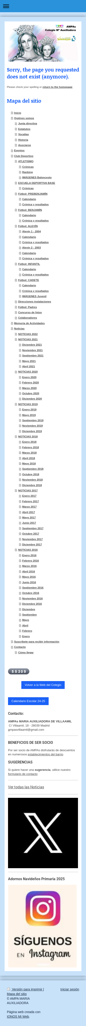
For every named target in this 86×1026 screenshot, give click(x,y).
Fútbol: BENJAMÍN (30, 209)
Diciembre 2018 (32, 485)
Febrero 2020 (30, 382)
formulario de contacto (23, 774)
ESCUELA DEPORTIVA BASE (36, 182)
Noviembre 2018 (32, 479)
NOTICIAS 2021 (28, 339)
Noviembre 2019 (32, 425)
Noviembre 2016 (32, 598)
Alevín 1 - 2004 (31, 231)
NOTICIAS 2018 (28, 436)
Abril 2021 (28, 366)
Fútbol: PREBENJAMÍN (32, 193)
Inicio (17, 112)
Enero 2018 (29, 441)
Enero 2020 (29, 377)
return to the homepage (57, 86)
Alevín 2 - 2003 (31, 247)
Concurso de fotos (30, 312)
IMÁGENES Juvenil (34, 296)
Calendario (29, 198)
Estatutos (24, 128)
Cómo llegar (26, 652)
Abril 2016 (28, 571)
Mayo (25, 619)
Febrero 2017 (30, 501)
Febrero (27, 630)
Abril (25, 625)
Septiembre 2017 (33, 528)
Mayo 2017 (29, 517)
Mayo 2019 (29, 414)
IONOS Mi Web (18, 1016)
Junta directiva (27, 123)
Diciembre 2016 (32, 603)
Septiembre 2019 (33, 420)
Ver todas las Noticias (26, 786)
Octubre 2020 (30, 393)
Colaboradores (27, 317)
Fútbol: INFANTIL (29, 263)
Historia (23, 139)
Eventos (19, 150)
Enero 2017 (29, 495)
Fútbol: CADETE (28, 279)
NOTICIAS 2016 (28, 549)
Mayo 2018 (29, 463)
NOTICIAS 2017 (28, 490)
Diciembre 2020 (32, 398)
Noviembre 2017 (32, 539)
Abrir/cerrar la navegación (43, 6)
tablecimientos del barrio (47, 754)
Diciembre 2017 (32, 544)
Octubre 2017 (30, 533)
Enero (26, 636)
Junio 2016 (29, 582)
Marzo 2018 (29, 452)
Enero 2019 (29, 409)
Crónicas (28, 166)
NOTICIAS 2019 (28, 404)
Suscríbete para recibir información (36, 641)
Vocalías (23, 134)
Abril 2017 (28, 512)
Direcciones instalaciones (34, 301)
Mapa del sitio (17, 994)
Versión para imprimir (25, 989)
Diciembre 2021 (32, 344)
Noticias (19, 328)
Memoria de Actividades (29, 323)
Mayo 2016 (29, 576)
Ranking (27, 172)
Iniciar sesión (69, 989)
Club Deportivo (23, 155)
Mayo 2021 (29, 360)
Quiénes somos (24, 118)
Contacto (20, 646)
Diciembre (28, 609)
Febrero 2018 (30, 447)
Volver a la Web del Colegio (43, 685)
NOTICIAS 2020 (28, 371)
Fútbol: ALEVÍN (28, 225)
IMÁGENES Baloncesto (37, 177)
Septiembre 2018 (33, 468)
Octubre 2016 (30, 592)
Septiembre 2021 (33, 355)
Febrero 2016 (30, 560)
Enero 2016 (29, 555)
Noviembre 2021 (32, 350)
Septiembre (29, 614)
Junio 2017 (29, 522)
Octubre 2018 (30, 474)
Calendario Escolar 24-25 (28, 701)
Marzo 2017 (29, 506)
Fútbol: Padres (27, 306)
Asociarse (24, 145)
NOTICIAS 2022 (28, 333)
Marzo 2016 (29, 565)
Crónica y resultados (35, 204)
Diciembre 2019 (32, 431)
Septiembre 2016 (33, 587)
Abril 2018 (28, 458)
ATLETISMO (25, 161)
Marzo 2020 (29, 387)
